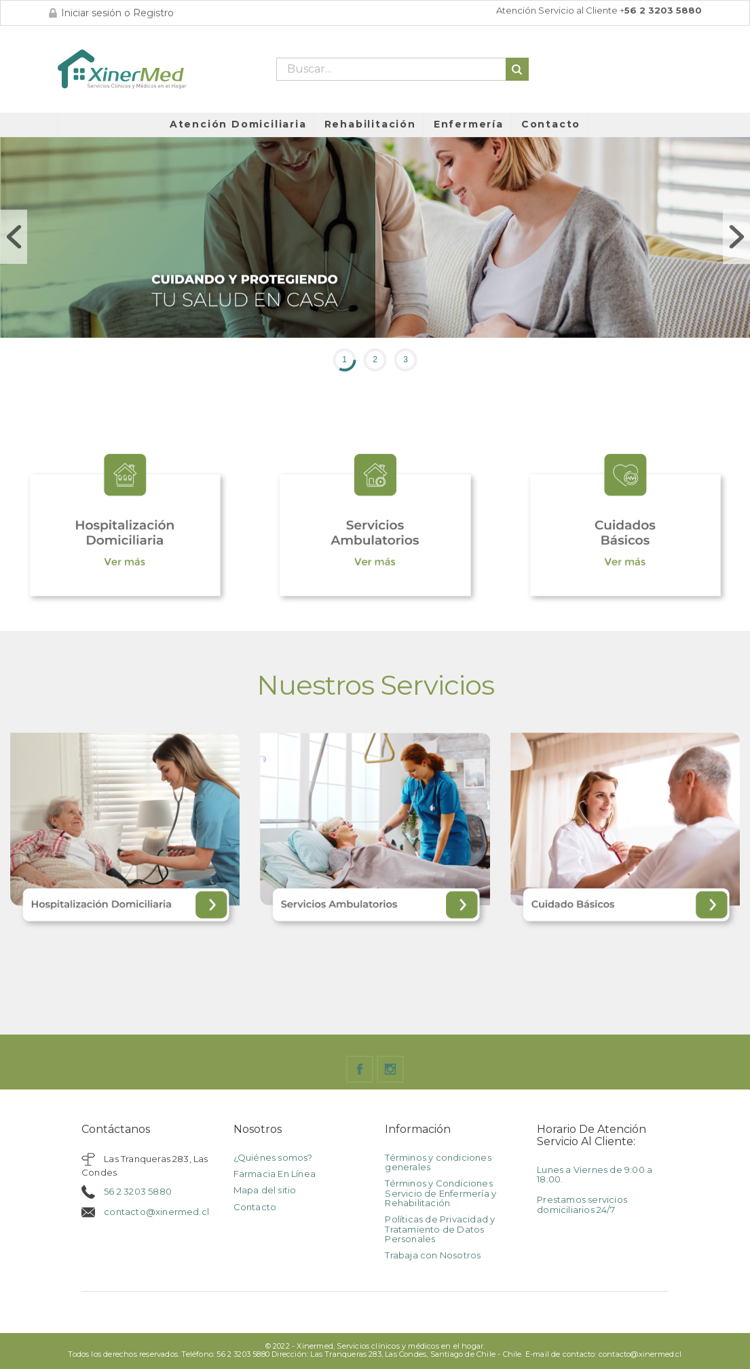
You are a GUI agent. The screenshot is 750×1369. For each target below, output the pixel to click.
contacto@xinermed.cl (156, 1211)
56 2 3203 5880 (138, 1191)
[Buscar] (402, 69)
